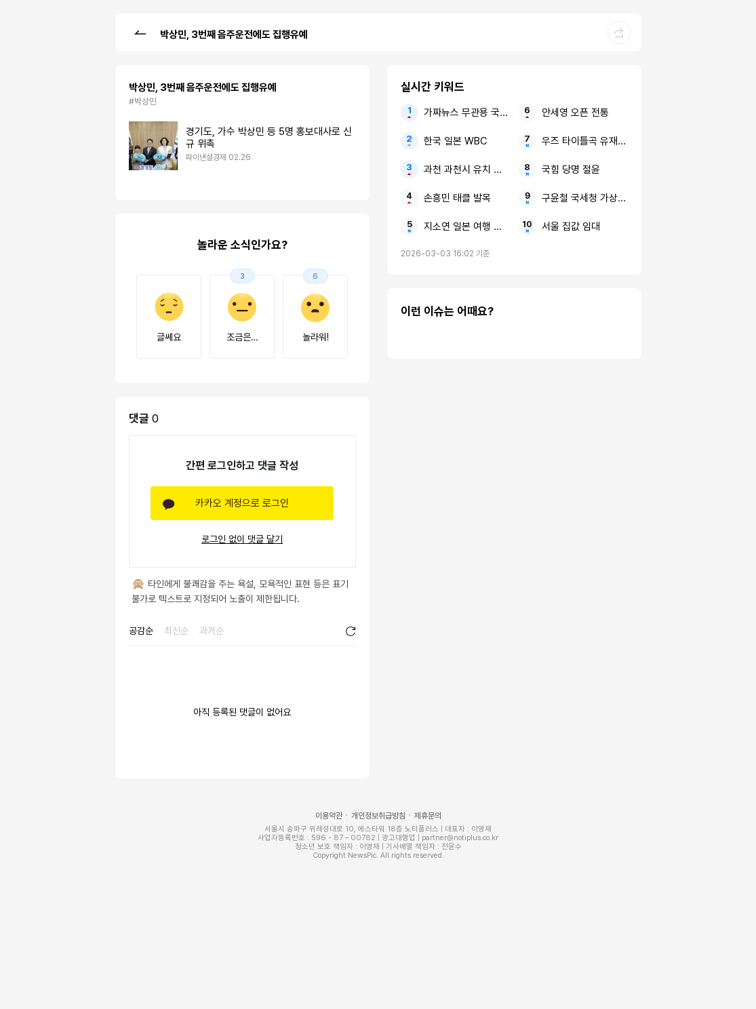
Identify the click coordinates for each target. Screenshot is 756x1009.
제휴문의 (427, 815)
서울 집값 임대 (571, 226)
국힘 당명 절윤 (571, 169)
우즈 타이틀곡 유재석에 (585, 141)
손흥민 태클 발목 (457, 198)
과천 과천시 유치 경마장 (467, 169)
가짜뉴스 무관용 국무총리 (467, 112)
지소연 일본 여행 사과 (467, 226)
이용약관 (328, 815)
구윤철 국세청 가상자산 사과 (585, 198)
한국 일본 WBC (455, 141)
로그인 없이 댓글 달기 (242, 539)
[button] (139, 31)
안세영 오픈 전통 (575, 112)
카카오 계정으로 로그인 (242, 503)
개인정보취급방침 (378, 815)
